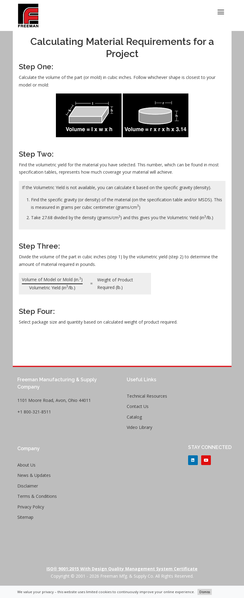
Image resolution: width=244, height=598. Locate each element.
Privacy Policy (30, 507)
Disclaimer (27, 486)
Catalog (134, 417)
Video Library (139, 427)
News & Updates (34, 475)
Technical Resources (147, 396)
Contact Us (138, 406)
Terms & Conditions (37, 496)
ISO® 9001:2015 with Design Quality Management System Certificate (122, 569)
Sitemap (25, 517)
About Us (26, 465)
